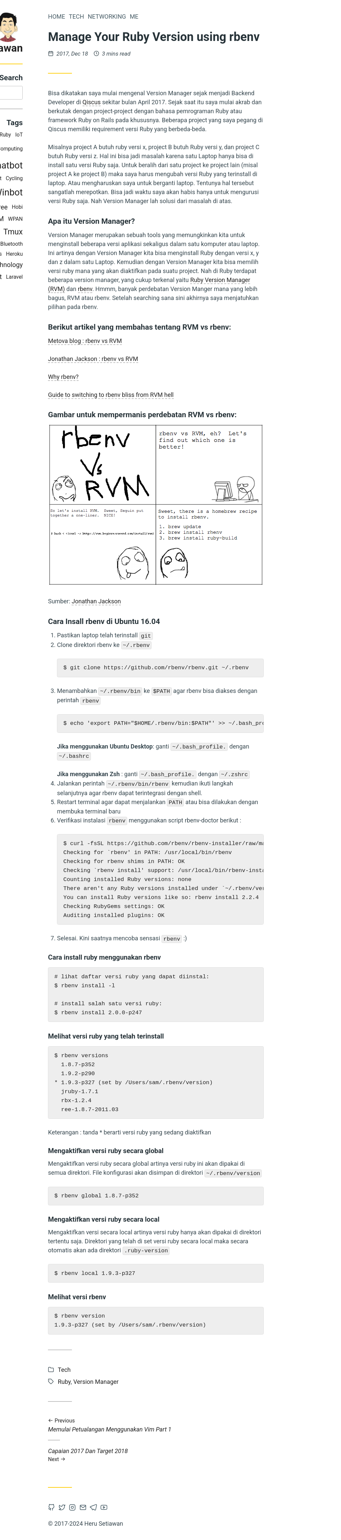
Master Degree (56, 208)
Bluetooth (82, 245)
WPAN (86, 220)
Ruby (76, 136)
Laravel (85, 278)
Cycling (84, 180)
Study (48, 167)
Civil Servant (54, 278)
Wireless (62, 255)
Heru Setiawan (59, 48)
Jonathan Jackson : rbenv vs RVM (163, 358)
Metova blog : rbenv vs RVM (155, 340)
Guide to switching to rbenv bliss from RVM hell (181, 394)
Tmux (83, 233)
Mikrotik (41, 194)
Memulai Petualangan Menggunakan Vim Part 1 (226, 1425)
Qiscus (162, 102)
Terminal (43, 150)
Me (204, 16)
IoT (89, 136)
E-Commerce (55, 233)
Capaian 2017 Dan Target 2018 (226, 1454)
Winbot (78, 193)
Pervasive (47, 220)
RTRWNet (55, 136)
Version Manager (47, 245)
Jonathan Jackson (166, 601)
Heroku (85, 255)
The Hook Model (36, 180)
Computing (80, 150)
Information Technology (58, 266)
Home (127, 16)
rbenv (155, 288)
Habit (66, 180)
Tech (147, 16)
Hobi (87, 208)
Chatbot (77, 166)
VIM (68, 220)
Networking (177, 16)
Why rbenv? (134, 376)
